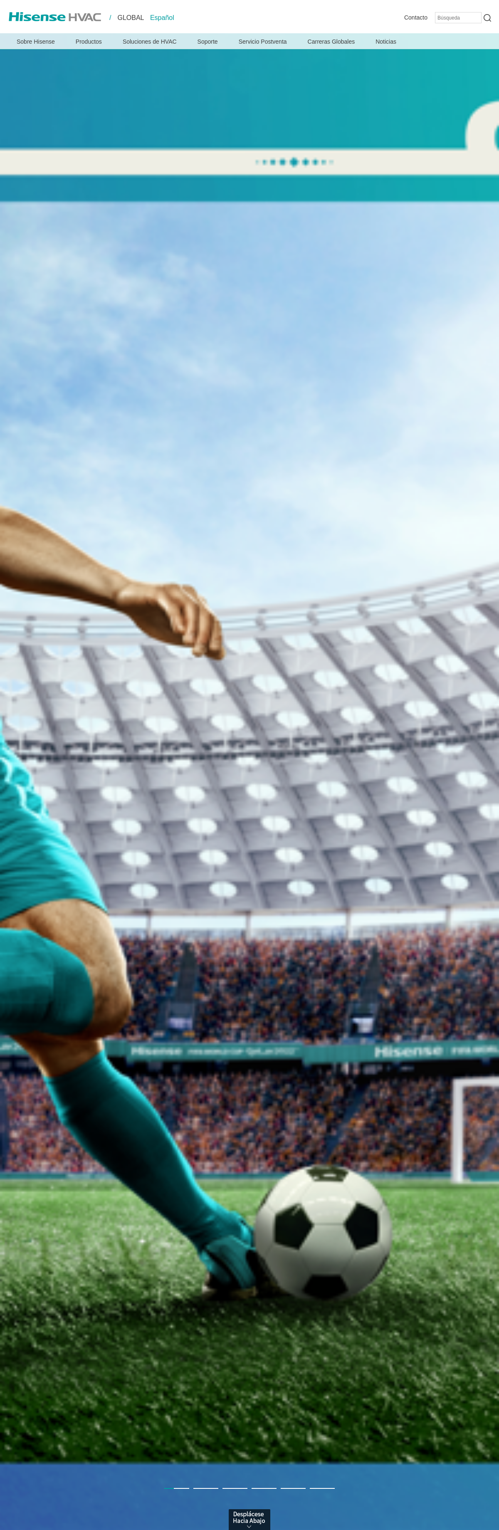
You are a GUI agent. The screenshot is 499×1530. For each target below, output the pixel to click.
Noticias (385, 41)
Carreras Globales (331, 41)
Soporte (208, 41)
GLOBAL (130, 17)
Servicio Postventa (263, 41)
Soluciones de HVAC (150, 41)
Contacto (415, 17)
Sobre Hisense (36, 41)
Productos (89, 41)
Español (162, 17)
